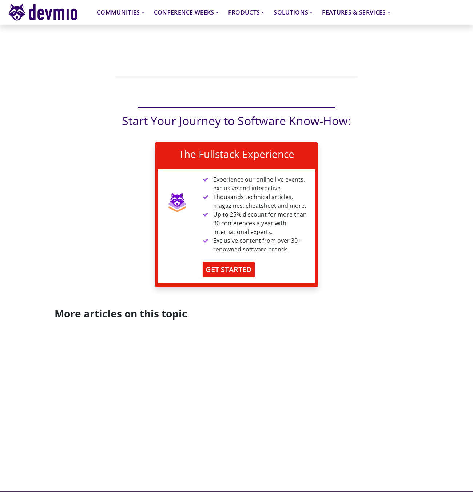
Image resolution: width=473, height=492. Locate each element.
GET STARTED (229, 269)
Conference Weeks (184, 12)
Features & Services (354, 12)
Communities (118, 12)
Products (244, 12)
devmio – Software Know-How (48, 12)
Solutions (291, 12)
